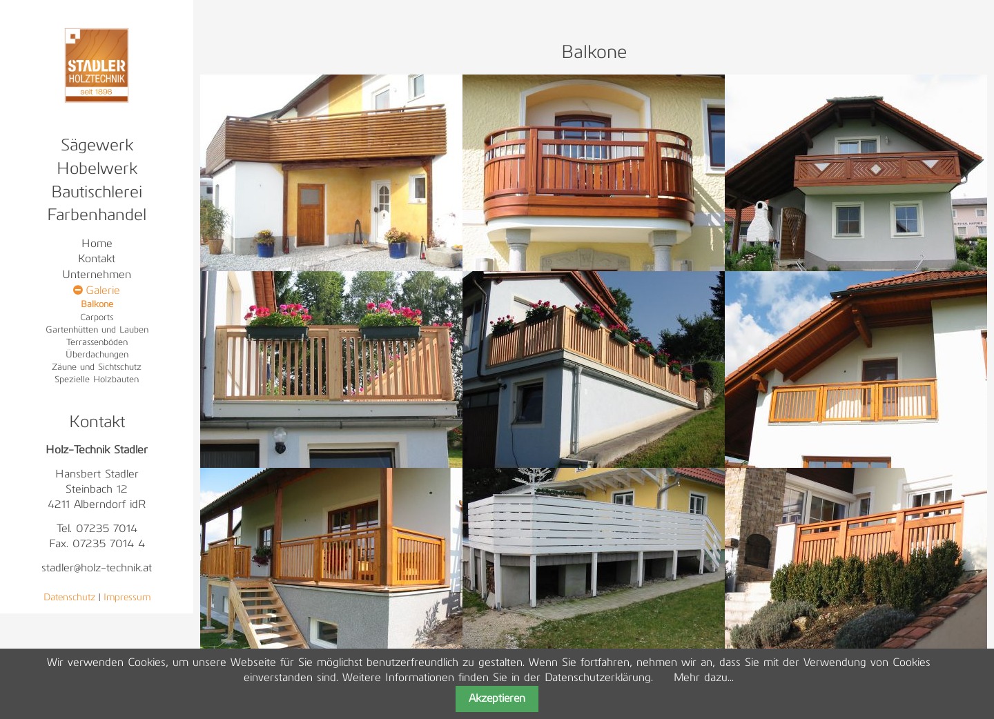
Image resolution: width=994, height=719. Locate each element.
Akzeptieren (497, 699)
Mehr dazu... (704, 678)
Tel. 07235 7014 (97, 529)
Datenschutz (69, 598)
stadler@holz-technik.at (96, 568)
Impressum (127, 598)
